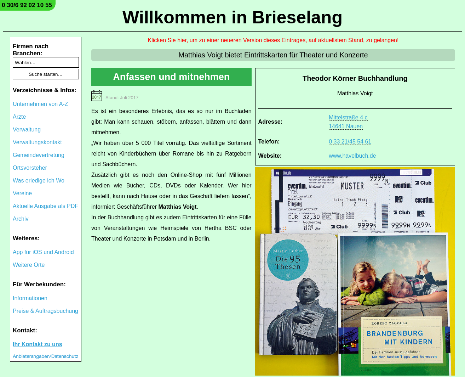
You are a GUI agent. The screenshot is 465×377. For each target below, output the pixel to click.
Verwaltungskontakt (37, 142)
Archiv (20, 219)
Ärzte (19, 117)
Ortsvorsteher (30, 168)
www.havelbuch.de (352, 156)
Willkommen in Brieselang (232, 17)
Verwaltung (27, 129)
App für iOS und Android (43, 252)
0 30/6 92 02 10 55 (27, 5)
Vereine (22, 193)
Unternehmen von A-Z (40, 104)
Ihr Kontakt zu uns (37, 344)
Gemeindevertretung (38, 155)
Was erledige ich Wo (38, 181)
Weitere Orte (29, 265)
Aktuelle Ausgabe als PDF (45, 206)
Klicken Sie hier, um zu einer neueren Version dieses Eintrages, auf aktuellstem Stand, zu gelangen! (273, 40)
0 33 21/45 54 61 (350, 142)
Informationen (30, 298)
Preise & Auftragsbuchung (45, 311)
